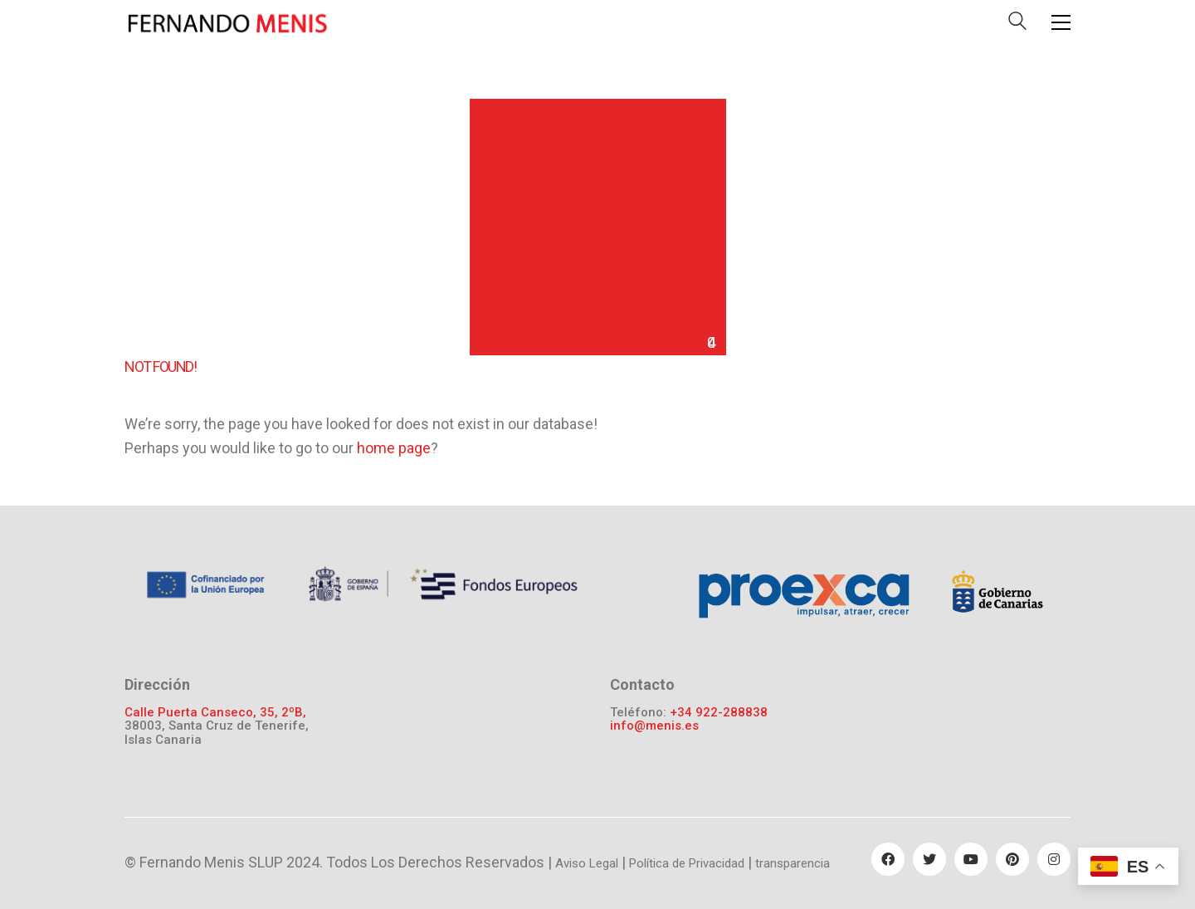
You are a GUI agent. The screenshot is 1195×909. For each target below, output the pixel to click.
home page (394, 448)
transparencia (792, 863)
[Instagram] (1054, 859)
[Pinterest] (1012, 859)
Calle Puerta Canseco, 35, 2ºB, (215, 713)
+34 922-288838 (719, 713)
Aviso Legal (586, 863)
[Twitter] (929, 859)
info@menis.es (654, 726)
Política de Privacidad (686, 863)
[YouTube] (971, 859)
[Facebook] (888, 859)
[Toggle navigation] (1061, 22)
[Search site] (1017, 24)
